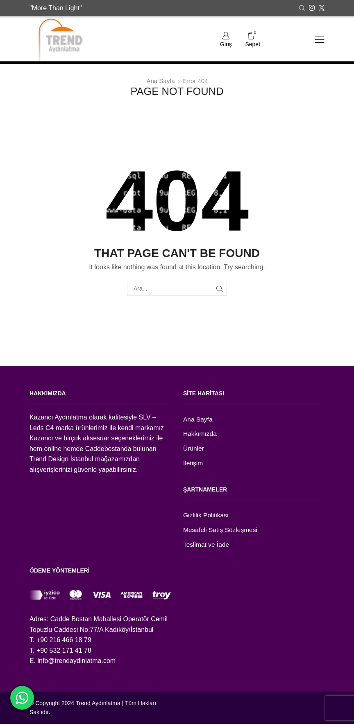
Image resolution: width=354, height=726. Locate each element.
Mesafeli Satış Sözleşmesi (221, 531)
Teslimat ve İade (206, 546)
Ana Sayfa (160, 80)
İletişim (193, 464)
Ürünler (193, 449)
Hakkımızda (200, 434)
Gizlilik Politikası (206, 516)
